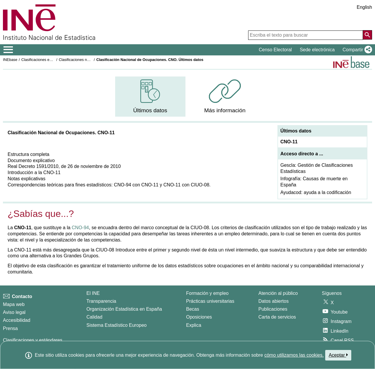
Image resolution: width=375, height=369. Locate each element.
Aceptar (338, 355)
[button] (356, 50)
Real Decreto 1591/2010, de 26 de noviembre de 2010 (64, 166)
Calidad (94, 316)
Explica (193, 325)
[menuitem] (150, 96)
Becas (192, 309)
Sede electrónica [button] (317, 49)
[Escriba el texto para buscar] (305, 35)
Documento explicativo (31, 160)
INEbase (10, 59)
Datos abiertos (273, 301)
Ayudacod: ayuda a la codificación (315, 192)
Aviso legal (14, 312)
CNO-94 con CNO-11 (136, 184)
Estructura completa (28, 154)
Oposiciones (199, 316)
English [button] (364, 7)
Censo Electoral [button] (275, 49)
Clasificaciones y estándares (32, 340)
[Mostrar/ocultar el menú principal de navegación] (8, 50)
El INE (93, 293)
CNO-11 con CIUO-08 (186, 184)
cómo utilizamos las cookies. (294, 355)
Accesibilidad (16, 320)
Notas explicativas (26, 178)
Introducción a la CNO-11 (34, 172)
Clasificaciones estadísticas (44, 59)
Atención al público (278, 293)
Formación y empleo (207, 293)
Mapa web (14, 304)
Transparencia (101, 301)
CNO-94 (80, 227)
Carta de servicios (277, 316)
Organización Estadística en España (124, 309)
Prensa (10, 328)
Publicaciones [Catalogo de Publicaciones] (272, 309)
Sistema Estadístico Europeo (116, 325)
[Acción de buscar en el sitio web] (367, 35)
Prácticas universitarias (210, 301)
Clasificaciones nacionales (81, 59)
